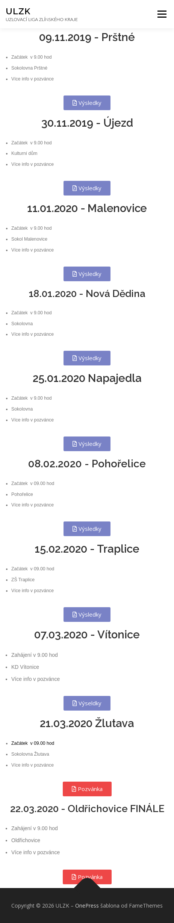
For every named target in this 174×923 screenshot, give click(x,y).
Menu (161, 14)
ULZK (18, 11)
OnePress (87, 905)
